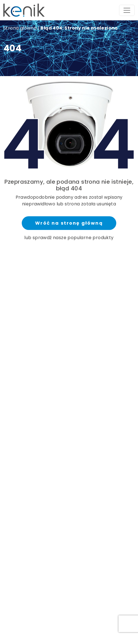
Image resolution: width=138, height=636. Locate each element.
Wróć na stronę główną (69, 223)
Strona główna (20, 28)
